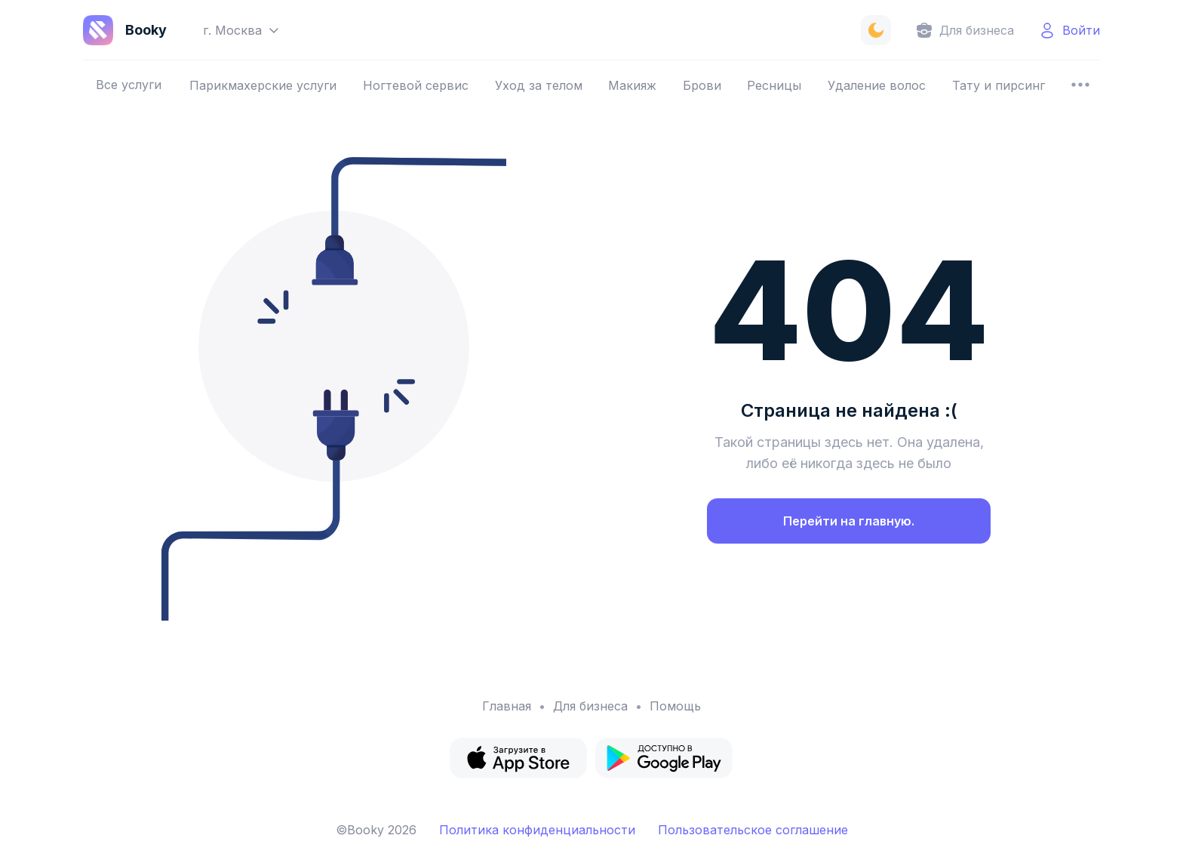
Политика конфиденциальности (537, 829)
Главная (506, 705)
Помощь (675, 705)
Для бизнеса (590, 705)
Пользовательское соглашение (753, 829)
